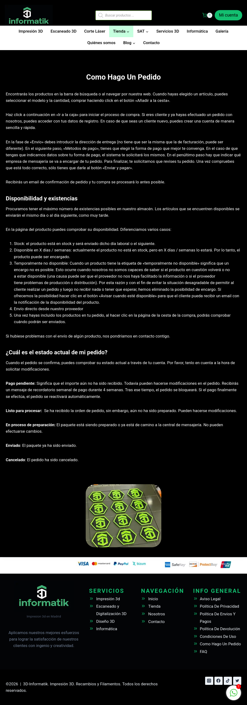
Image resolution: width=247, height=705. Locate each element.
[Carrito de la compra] (207, 15)
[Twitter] (237, 681)
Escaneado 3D (63, 31)
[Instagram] (209, 681)
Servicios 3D (167, 31)
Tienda (154, 606)
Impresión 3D (31, 31)
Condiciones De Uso (218, 636)
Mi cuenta (228, 14)
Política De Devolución (220, 628)
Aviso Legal (210, 598)
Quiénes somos (101, 42)
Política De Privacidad (219, 606)
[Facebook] (218, 681)
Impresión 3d (108, 598)
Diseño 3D (105, 621)
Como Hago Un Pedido (220, 643)
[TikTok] (228, 681)
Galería (221, 31)
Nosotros (156, 614)
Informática (197, 31)
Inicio (153, 598)
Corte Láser (94, 31)
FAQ (203, 651)
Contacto (151, 42)
